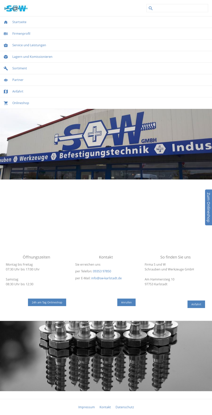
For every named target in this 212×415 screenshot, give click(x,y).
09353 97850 (102, 271)
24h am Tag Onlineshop (47, 302)
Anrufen (126, 302)
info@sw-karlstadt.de (106, 278)
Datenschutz (125, 407)
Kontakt (105, 407)
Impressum (86, 407)
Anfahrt (196, 304)
